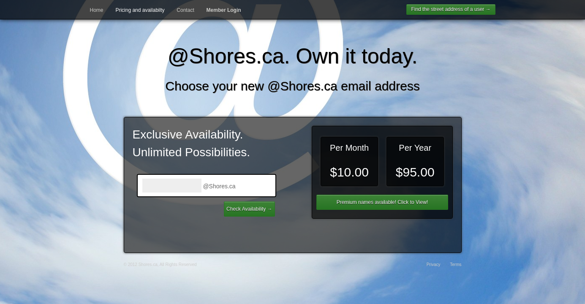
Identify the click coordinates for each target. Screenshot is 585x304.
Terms (455, 264)
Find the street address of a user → (450, 9)
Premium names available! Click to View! (382, 202)
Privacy (434, 264)
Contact (185, 10)
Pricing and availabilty (139, 10)
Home (96, 10)
